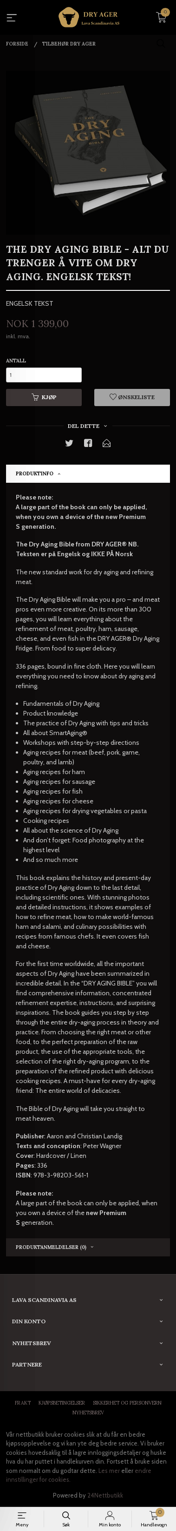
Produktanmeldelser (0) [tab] (51, 1247)
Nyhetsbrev (88, 1412)
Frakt (23, 1403)
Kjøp (44, 397)
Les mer (109, 1470)
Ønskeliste (132, 397)
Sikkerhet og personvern (127, 1403)
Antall (16, 360)
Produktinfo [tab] (34, 473)
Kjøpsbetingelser (62, 1403)
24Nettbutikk (105, 1495)
